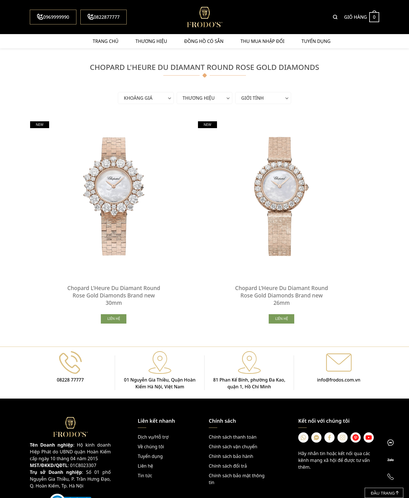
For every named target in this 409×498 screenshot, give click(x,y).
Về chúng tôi (151, 396)
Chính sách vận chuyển (233, 396)
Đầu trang (385, 493)
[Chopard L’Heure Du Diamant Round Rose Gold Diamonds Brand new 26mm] (204, 171)
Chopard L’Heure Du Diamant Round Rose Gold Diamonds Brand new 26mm (204, 244)
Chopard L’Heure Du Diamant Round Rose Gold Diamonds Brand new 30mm (88, 244)
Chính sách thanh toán (233, 386)
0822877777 (103, 17)
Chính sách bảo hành (231, 405)
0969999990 (53, 17)
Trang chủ (105, 41)
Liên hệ (145, 415)
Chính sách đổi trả (228, 415)
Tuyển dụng (316, 41)
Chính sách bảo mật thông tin (237, 428)
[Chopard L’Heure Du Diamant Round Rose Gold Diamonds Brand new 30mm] (88, 171)
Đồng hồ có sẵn (204, 41)
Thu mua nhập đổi (263, 41)
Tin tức (145, 425)
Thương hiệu (151, 41)
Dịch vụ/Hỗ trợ (153, 386)
